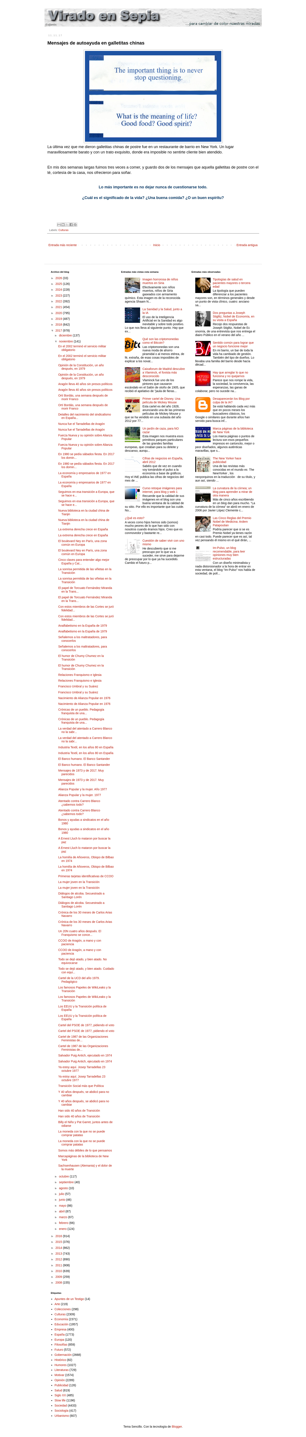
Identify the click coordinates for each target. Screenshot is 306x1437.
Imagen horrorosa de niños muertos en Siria (160, 281)
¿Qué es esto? (134, 518)
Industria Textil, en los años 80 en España (85, 747)
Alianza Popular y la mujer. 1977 (79, 795)
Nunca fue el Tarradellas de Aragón (81, 424)
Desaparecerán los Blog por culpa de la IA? (231, 400)
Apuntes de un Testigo (69, 1299)
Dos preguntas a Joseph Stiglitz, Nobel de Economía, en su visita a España (233, 316)
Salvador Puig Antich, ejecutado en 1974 (85, 1055)
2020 (59, 313)
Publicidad (61, 1385)
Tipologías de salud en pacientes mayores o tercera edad (231, 283)
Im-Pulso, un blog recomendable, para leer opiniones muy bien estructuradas (229, 553)
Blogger (177, 1426)
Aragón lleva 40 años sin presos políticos (85, 384)
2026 (59, 278)
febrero (64, 1223)
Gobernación (63, 1354)
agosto (64, 1188)
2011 (59, 1265)
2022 (59, 301)
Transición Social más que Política (80, 1086)
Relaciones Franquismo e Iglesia (79, 675)
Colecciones (63, 1309)
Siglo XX (60, 1395)
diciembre (66, 335)
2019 (59, 318)
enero (63, 1229)
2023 (59, 295)
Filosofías (61, 1344)
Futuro (59, 1349)
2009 (59, 1276)
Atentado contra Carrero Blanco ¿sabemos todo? (79, 802)
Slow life (60, 1400)
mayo (63, 1205)
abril (62, 1211)
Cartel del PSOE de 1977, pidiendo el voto (86, 1025)
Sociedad (61, 1405)
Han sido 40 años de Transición (79, 1110)
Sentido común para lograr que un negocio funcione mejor (233, 344)
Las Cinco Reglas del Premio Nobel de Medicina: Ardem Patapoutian (232, 521)
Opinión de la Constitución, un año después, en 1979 (81, 367)
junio (62, 1199)
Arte (57, 1304)
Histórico (60, 1360)
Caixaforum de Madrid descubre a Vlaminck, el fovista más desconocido (163, 372)
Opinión (60, 1380)
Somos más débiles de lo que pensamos (85, 1150)
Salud (58, 1390)
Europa (59, 1339)
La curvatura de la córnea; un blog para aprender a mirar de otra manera (232, 491)
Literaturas (62, 1370)
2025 (59, 284)
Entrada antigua (247, 245)
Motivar (59, 1375)
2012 (59, 1259)
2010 (59, 1271)
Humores (61, 1365)
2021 (59, 307)
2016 (59, 1236)
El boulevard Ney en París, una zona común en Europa (82, 542)
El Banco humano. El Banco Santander (84, 758)
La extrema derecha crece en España (83, 529)
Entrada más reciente (63, 245)
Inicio (156, 245)
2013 (59, 1253)
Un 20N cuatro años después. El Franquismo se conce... (79, 932)
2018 (59, 324)
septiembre (67, 1182)
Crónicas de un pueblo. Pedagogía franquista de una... (81, 711)
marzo (63, 1217)
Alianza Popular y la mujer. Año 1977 (82, 789)
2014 (59, 1247)
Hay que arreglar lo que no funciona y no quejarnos (230, 374)
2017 (59, 330)
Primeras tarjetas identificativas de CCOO (85, 876)
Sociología (61, 1410)
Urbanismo (62, 1415)
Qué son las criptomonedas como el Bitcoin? (160, 340)
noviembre (66, 341)
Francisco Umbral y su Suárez (78, 686)
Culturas (64, 230)
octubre (64, 1176)
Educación (61, 1324)
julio (62, 1194)
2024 (59, 289)
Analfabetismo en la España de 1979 (82, 625)
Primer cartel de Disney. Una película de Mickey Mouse (161, 400)
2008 (59, 1282)
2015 (59, 1242)
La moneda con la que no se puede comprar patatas (81, 1133)
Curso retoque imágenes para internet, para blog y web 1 (162, 489)
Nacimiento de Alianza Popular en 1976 (84, 698)
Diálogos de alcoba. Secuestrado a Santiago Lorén (81, 895)
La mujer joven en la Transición (78, 882)
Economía (61, 1319)
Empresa (60, 1329)
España (60, 1334)
